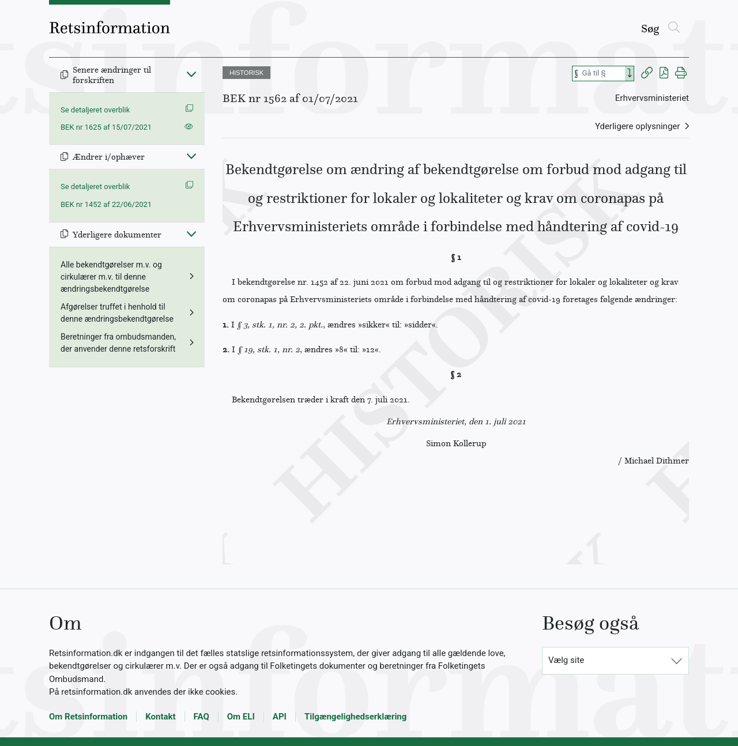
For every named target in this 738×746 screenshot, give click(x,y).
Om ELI (241, 716)
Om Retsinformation (88, 716)
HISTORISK (246, 72)
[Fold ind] (191, 74)
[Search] (629, 73)
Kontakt (160, 716)
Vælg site (566, 660)
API (280, 716)
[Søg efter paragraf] (602, 73)
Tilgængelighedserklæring (355, 716)
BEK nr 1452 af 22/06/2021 (106, 204)
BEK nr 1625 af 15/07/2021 (106, 127)
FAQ (201, 716)
